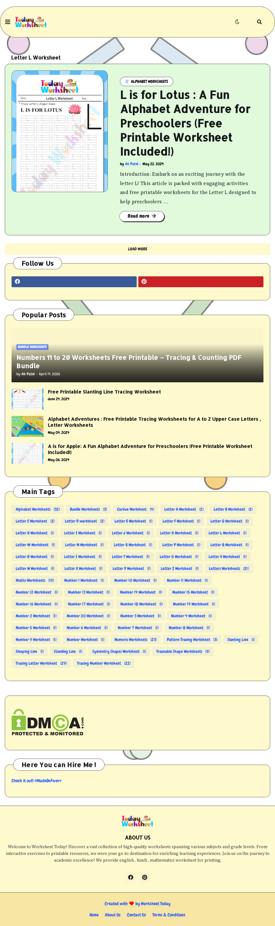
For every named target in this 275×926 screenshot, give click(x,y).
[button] (7, 22)
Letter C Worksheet (35, 521)
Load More (137, 249)
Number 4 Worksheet (191, 616)
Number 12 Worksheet (37, 592)
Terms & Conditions (168, 915)
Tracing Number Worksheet (104, 663)
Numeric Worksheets (136, 639)
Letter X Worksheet (83, 568)
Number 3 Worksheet (140, 616)
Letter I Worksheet (83, 533)
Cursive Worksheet (135, 509)
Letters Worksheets (229, 568)
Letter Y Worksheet (131, 568)
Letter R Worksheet (35, 556)
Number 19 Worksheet (194, 604)
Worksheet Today (155, 903)
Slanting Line (241, 639)
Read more (139, 216)
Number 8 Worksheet (189, 627)
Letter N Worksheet (84, 544)
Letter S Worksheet (83, 556)
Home (94, 915)
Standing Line (68, 651)
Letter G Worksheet (230, 521)
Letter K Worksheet (179, 533)
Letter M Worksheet (35, 544)
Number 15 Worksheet (193, 592)
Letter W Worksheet (35, 568)
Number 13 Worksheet (89, 592)
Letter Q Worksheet (230, 544)
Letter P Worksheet (181, 544)
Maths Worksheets (35, 580)
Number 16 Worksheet (37, 604)
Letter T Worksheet (131, 556)
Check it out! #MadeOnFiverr (37, 781)
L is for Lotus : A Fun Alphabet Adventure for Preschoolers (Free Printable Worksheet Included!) (185, 123)
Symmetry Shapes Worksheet (119, 651)
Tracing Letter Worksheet (41, 663)
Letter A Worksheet (183, 509)
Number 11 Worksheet (187, 580)
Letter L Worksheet (227, 533)
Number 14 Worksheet (141, 592)
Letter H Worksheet (35, 533)
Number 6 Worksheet (87, 627)
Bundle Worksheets (88, 509)
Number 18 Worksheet (141, 604)
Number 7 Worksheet (138, 627)
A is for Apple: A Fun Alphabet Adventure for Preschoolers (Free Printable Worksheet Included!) (150, 449)
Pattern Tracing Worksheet (192, 639)
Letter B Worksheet (233, 509)
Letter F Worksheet (181, 521)
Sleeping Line (30, 651)
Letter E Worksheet (133, 521)
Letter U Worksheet (179, 556)
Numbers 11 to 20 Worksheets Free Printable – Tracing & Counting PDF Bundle (128, 361)
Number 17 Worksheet (89, 604)
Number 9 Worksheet (36, 639)
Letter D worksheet (84, 521)
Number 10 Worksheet (135, 580)
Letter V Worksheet (227, 556)
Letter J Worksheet (131, 533)
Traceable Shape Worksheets (183, 651)
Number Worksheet (85, 639)
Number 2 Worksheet (36, 616)
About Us (113, 915)
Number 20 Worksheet (88, 616)
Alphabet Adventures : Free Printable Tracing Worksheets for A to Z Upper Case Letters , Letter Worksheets (154, 422)
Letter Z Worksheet (180, 568)
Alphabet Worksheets (38, 509)
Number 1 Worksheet (84, 580)
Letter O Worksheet (133, 544)
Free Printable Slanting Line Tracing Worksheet (104, 392)
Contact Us (136, 915)
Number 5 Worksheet (36, 627)
